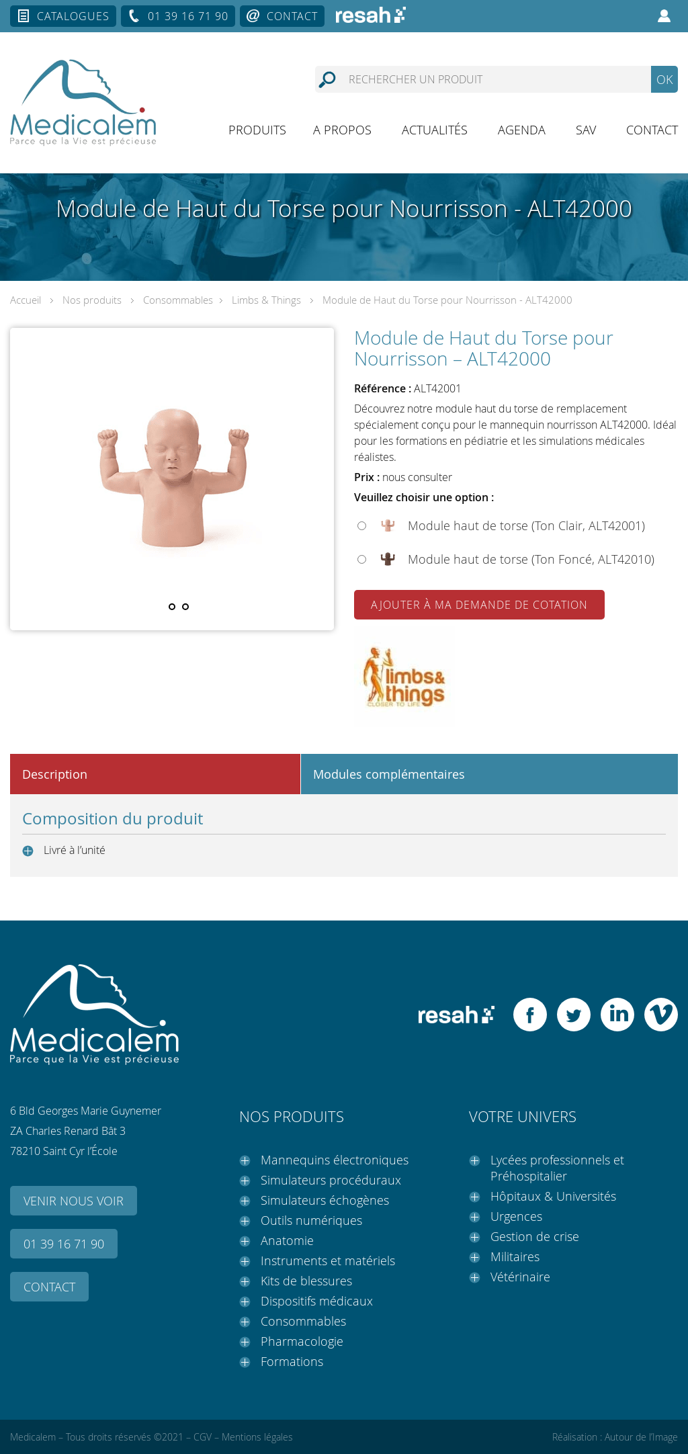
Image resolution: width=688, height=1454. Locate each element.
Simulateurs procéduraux (331, 1180)
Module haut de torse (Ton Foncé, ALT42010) (531, 559)
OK (664, 79)
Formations (292, 1361)
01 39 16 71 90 (188, 16)
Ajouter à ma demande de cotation (479, 604)
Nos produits (92, 299)
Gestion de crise (534, 1236)
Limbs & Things (266, 299)
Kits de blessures (306, 1281)
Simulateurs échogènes (325, 1200)
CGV (203, 1436)
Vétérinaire (520, 1277)
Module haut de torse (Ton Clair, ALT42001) (526, 525)
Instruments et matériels (328, 1260)
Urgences (516, 1216)
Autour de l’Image (641, 1436)
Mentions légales (257, 1436)
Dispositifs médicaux (317, 1301)
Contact (292, 16)
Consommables (178, 299)
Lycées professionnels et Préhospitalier (557, 1168)
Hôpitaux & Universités (553, 1196)
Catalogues (73, 16)
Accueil (25, 299)
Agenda (522, 130)
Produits (257, 130)
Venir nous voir (74, 1201)
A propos (342, 130)
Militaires (515, 1256)
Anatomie (287, 1240)
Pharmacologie (302, 1341)
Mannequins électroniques (334, 1160)
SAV (586, 130)
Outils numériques (311, 1220)
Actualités (435, 130)
